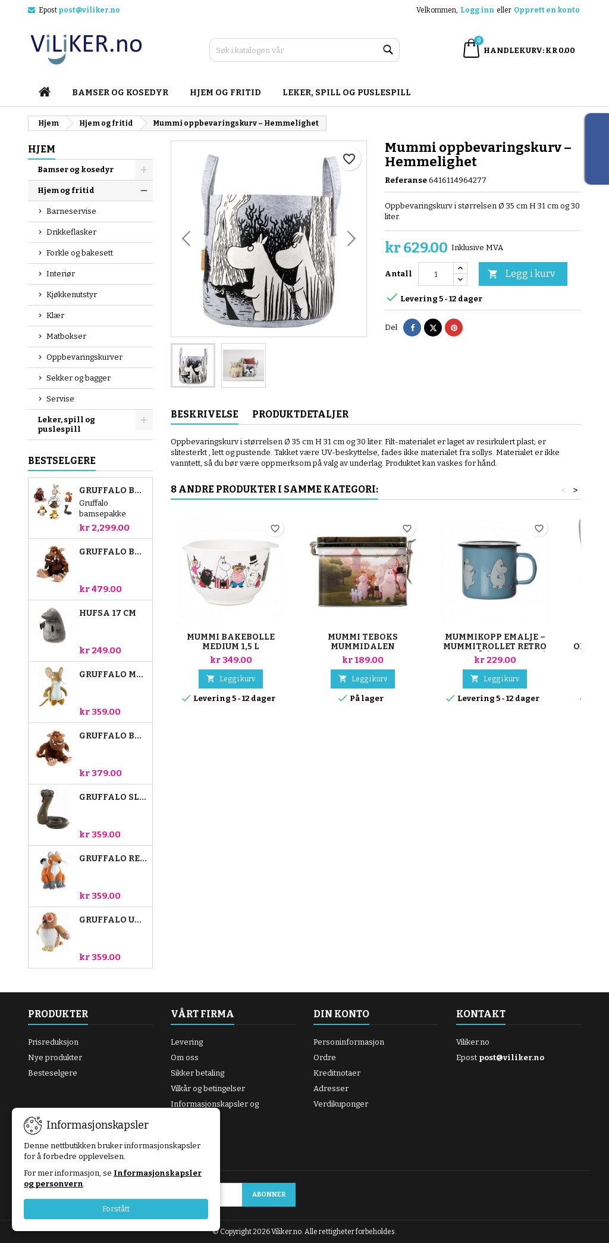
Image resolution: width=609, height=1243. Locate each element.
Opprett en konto (547, 10)
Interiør (60, 273)
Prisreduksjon (53, 1042)
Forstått (116, 1208)
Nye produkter (55, 1057)
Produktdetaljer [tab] (300, 414)
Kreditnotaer (336, 1072)
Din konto (341, 1014)
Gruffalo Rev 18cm (113, 859)
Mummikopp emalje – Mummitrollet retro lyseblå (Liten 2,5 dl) (495, 646)
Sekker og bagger (78, 377)
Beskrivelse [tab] (204, 414)
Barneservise (71, 211)
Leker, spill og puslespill (346, 93)
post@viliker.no (89, 10)
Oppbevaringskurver (84, 357)
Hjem (41, 149)
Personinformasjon (348, 1042)
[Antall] (436, 274)
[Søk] (304, 50)
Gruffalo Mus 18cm (113, 675)
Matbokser (66, 336)
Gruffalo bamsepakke (113, 491)
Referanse (406, 180)
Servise (60, 398)
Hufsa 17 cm (107, 613)
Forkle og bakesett (79, 252)
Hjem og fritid (225, 93)
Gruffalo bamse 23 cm (113, 552)
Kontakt (481, 1014)
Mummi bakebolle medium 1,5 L (231, 642)
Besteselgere (52, 1072)
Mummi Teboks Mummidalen (363, 642)
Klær (55, 315)
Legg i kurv (521, 274)
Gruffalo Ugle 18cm (113, 920)
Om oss (185, 1057)
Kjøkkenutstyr (71, 294)
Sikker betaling (197, 1072)
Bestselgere (62, 460)
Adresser (331, 1088)
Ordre (324, 1057)
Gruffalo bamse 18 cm (113, 736)
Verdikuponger (340, 1103)
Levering (187, 1042)
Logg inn (477, 10)
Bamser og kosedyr (120, 93)
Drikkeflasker (71, 232)
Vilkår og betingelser (208, 1088)
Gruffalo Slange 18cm (113, 797)
